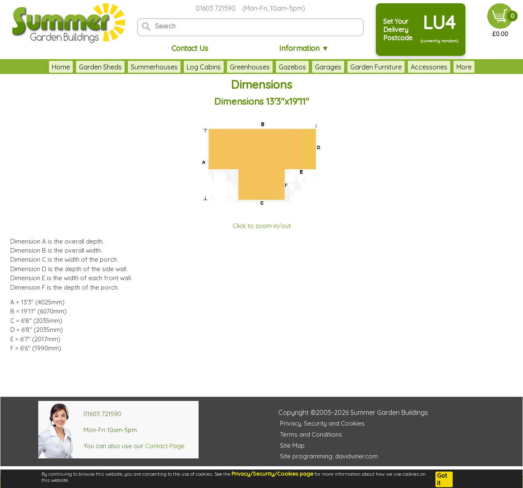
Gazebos (267, 67)
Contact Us (189, 48)
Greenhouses (225, 67)
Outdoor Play (451, 67)
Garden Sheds (75, 67)
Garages (303, 67)
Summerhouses (129, 67)
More (488, 67)
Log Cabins (179, 67)
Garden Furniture (351, 67)
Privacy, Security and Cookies (322, 423)
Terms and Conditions (311, 434)
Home (36, 67)
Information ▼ (304, 48)
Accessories (404, 67)
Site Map (292, 445)
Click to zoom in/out (262, 226)
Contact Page (165, 446)
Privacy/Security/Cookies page (272, 473)
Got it (442, 479)
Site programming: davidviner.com (329, 456)
